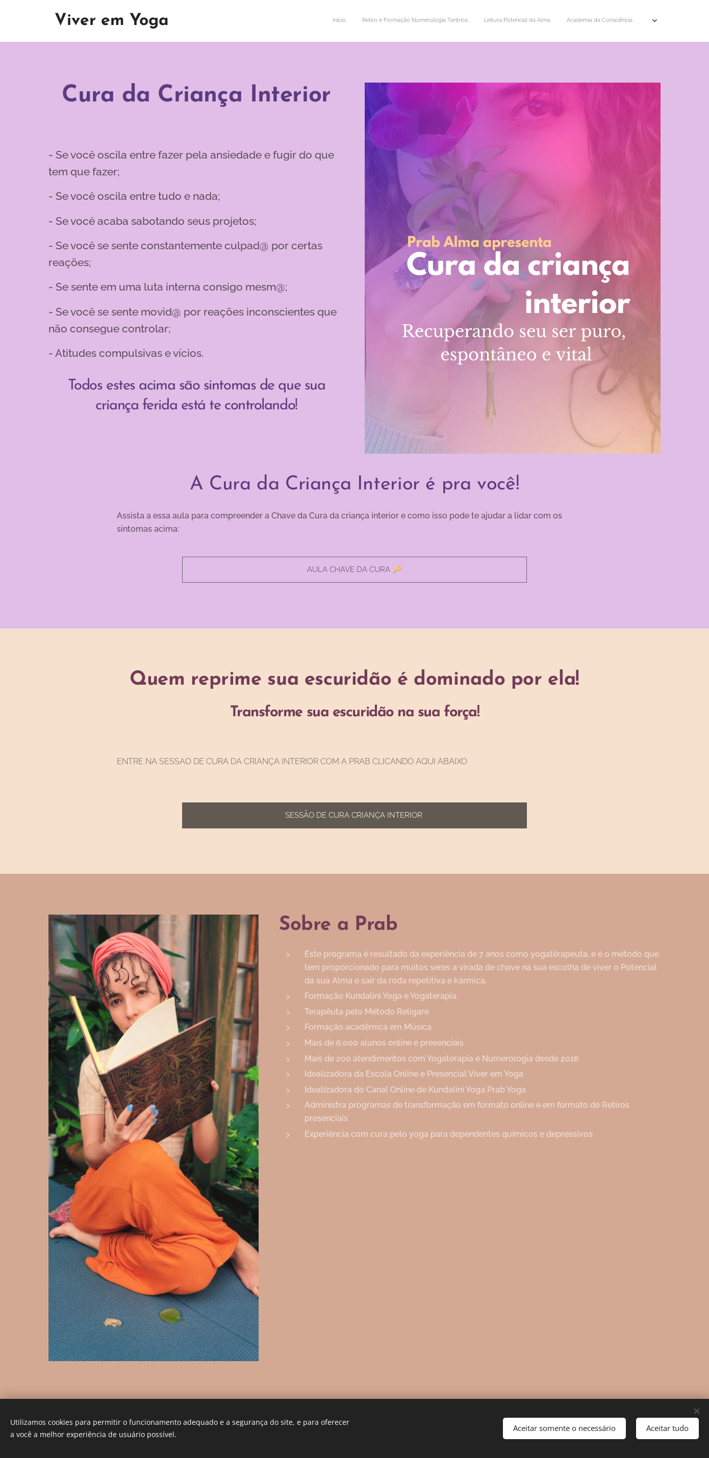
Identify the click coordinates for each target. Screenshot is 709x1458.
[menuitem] (343, 21)
